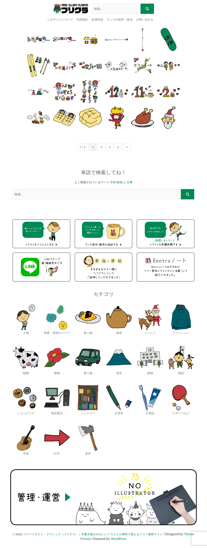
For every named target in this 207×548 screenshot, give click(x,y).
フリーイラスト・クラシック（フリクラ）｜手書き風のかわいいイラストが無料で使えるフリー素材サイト (93, 534)
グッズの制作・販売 (120, 19)
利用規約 (82, 19)
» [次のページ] (127, 147)
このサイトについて (60, 19)
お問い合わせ (145, 19)
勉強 (119, 182)
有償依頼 (97, 19)
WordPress (119, 539)
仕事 (129, 182)
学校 (113, 182)
